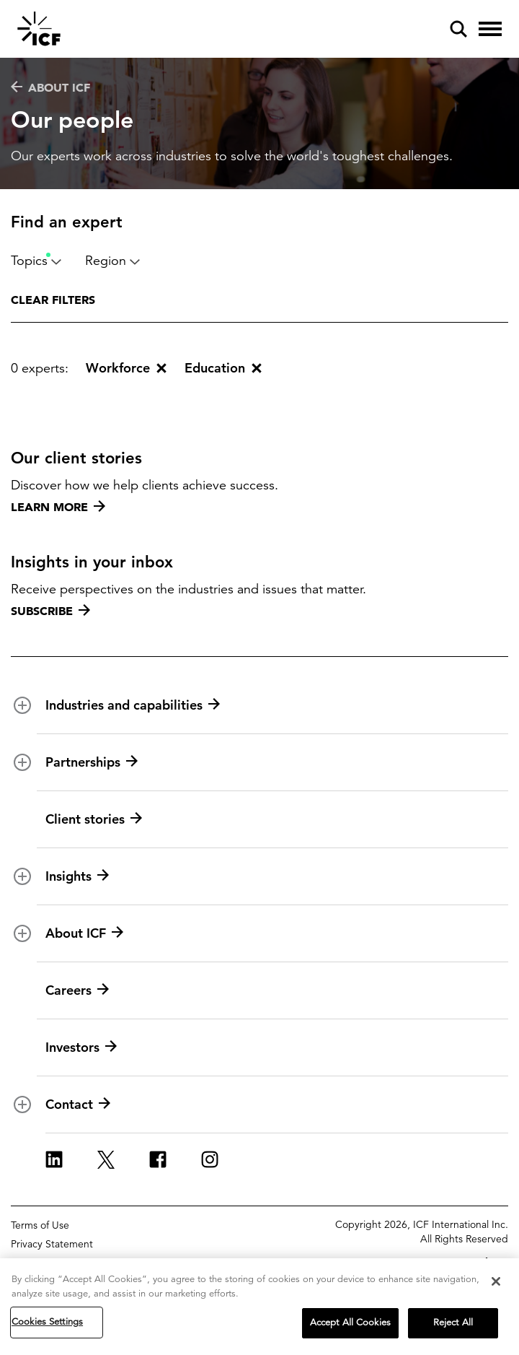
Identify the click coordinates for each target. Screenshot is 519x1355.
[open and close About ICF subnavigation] (22, 933)
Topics (36, 261)
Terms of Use (40, 1225)
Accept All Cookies (350, 1324)
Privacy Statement (52, 1243)
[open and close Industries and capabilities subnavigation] (22, 705)
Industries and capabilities (132, 705)
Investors (81, 1047)
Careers (77, 990)
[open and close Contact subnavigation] (22, 1104)
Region (113, 261)
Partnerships (91, 762)
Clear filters (53, 299)
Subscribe (50, 610)
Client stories (93, 819)
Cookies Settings (47, 1324)
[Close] (496, 1283)
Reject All (453, 1324)
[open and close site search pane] (458, 28)
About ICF (50, 87)
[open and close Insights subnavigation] (22, 876)
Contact (77, 1104)
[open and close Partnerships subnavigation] (22, 762)
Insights (77, 876)
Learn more (58, 506)
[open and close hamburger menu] (490, 28)
